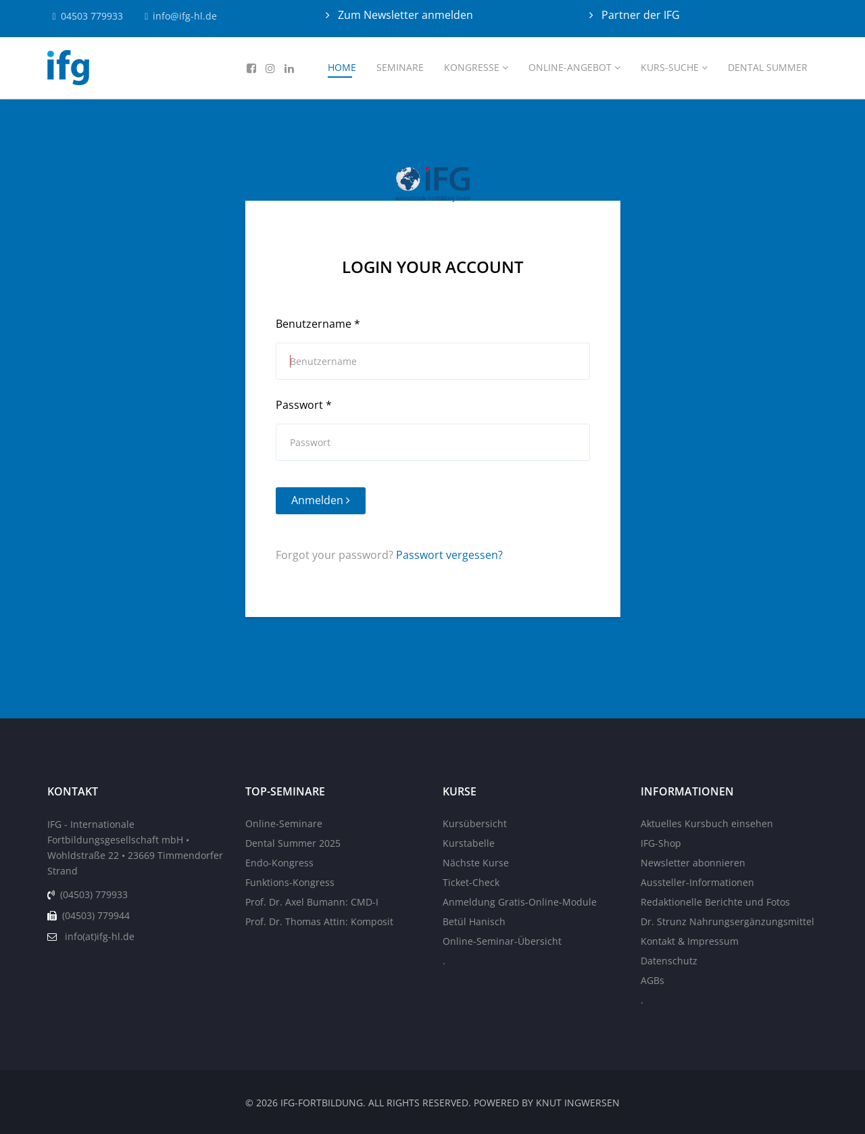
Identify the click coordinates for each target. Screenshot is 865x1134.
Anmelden (320, 500)
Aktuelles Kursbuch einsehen (707, 823)
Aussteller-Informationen (697, 882)
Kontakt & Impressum (690, 941)
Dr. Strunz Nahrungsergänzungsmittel (727, 921)
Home (342, 67)
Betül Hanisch (474, 921)
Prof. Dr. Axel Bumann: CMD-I (311, 901)
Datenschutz (669, 960)
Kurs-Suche (670, 67)
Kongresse (471, 67)
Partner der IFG (639, 15)
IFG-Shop (661, 843)
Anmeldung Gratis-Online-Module (520, 901)
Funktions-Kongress (290, 882)
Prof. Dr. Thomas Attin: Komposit (319, 921)
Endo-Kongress (279, 862)
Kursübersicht (475, 823)
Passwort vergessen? (449, 554)
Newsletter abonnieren (693, 862)
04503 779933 (92, 15)
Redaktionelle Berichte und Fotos (715, 901)
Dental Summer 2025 (293, 843)
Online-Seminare (283, 823)
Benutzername (318, 323)
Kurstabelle (469, 843)
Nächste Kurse (476, 862)
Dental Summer (768, 67)
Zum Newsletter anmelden (404, 15)
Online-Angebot (570, 67)
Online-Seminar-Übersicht (502, 941)
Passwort (304, 404)
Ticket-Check (471, 882)
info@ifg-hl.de (185, 15)
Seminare (400, 67)
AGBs (652, 980)
